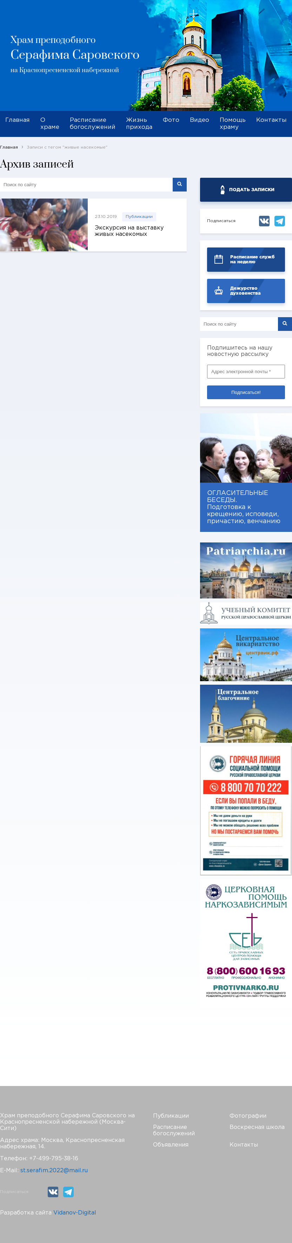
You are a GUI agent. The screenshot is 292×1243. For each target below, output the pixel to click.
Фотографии (248, 1116)
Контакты (271, 120)
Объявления (170, 1145)
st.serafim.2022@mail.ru (54, 1170)
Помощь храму (233, 124)
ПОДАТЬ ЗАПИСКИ (251, 189)
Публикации (139, 217)
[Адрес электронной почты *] (246, 371)
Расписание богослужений (92, 124)
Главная (17, 120)
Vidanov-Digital (74, 1213)
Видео (199, 120)
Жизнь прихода (139, 124)
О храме (49, 124)
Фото (171, 120)
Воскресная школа (257, 1127)
